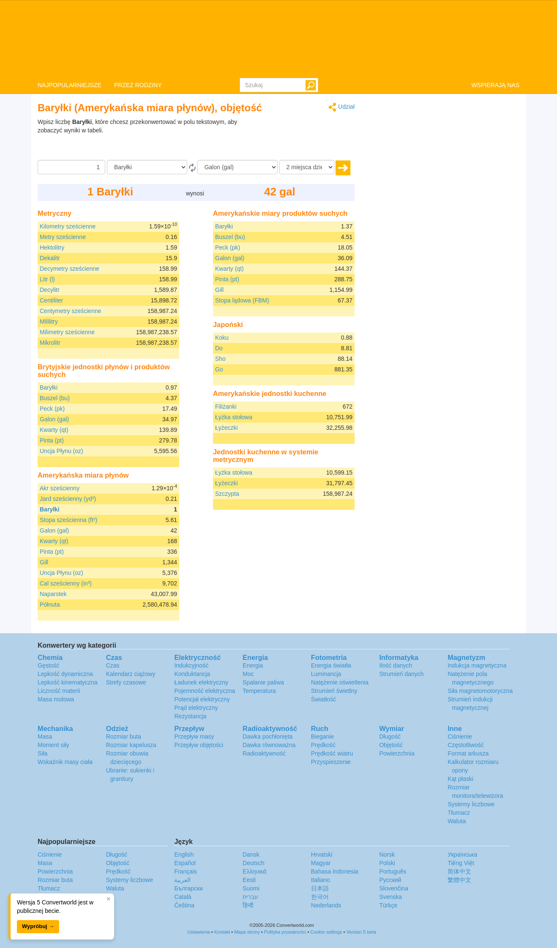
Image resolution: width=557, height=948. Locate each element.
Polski (387, 863)
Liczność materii (59, 690)
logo (278, 38)
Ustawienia (198, 931)
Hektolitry (52, 247)
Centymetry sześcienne (70, 311)
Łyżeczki (226, 427)
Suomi (251, 888)
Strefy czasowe (126, 682)
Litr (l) (47, 279)
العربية (182, 880)
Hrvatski (322, 854)
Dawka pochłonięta (267, 736)
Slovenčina (393, 888)
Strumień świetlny (334, 690)
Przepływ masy (194, 736)
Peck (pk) (52, 408)
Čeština (184, 905)
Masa (45, 736)
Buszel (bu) (55, 398)
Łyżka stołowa (233, 417)
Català (182, 896)
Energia (253, 665)
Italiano (320, 880)
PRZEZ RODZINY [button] (138, 85)
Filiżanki (226, 406)
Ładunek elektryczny (201, 682)
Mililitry (49, 321)
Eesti (249, 880)
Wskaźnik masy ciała (65, 761)
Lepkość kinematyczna (68, 682)
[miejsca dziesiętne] (306, 167)
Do (219, 348)
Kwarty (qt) (54, 429)
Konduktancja (192, 673)
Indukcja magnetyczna (477, 665)
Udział (341, 107)
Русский (390, 880)
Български (188, 888)
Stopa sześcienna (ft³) (68, 520)
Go (219, 369)
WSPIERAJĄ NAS (495, 85)
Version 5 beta (361, 931)
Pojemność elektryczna (204, 690)
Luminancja (326, 673)
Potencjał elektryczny (202, 699)
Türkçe (388, 905)
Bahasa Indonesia (334, 871)
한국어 (320, 896)
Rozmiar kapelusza (131, 745)
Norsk (387, 854)
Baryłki (48, 387)
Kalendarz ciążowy (131, 673)
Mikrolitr (50, 342)
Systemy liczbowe (471, 804)
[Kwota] (71, 167)
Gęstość (48, 665)
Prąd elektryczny (196, 707)
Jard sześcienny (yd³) (68, 498)
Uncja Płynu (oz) (61, 451)
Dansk (251, 854)
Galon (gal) (54, 419)
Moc (248, 673)
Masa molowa (56, 699)
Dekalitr (50, 258)
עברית (250, 896)
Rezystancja (190, 716)
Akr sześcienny (59, 488)
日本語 (320, 888)
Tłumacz (459, 812)
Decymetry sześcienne (69, 268)
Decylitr (50, 289)
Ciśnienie (460, 736)
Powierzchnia (396, 753)
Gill (44, 562)
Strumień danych (401, 673)
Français (185, 871)
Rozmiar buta (123, 736)
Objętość (390, 745)
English (184, 854)
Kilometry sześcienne (68, 226)
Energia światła (331, 665)
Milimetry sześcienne (67, 332)
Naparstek (53, 594)
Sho (220, 358)
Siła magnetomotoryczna (480, 690)
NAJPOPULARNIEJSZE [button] (69, 85)
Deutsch (253, 863)
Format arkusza (468, 753)
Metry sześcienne (63, 237)
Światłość (323, 699)
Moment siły (53, 745)
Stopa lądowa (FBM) (242, 300)
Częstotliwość (466, 745)
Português (392, 871)
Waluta (457, 821)
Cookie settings (326, 931)
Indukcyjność (191, 665)
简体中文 (459, 871)
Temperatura (259, 690)
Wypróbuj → (38, 926)
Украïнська (462, 854)
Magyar (321, 863)
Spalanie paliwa (263, 682)
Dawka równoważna (269, 745)
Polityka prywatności (285, 931)
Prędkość (323, 745)
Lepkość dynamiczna (65, 673)
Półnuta (50, 604)
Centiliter (51, 300)
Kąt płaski (460, 778)
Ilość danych (395, 665)
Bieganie (322, 736)
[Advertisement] (302, 139)
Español (185, 863)
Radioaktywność (264, 753)
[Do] (237, 167)
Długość (390, 736)
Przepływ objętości (198, 745)
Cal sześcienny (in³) (66, 583)
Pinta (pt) (52, 440)
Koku (222, 337)
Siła (42, 753)
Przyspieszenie (331, 761)
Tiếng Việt (461, 863)
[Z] (147, 167)
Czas (113, 665)
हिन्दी (248, 905)
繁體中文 (459, 880)
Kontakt (222, 931)
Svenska (390, 896)
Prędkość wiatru (332, 753)
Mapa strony (247, 931)
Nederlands (326, 905)
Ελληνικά (254, 871)
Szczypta (227, 493)
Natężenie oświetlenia (340, 682)
